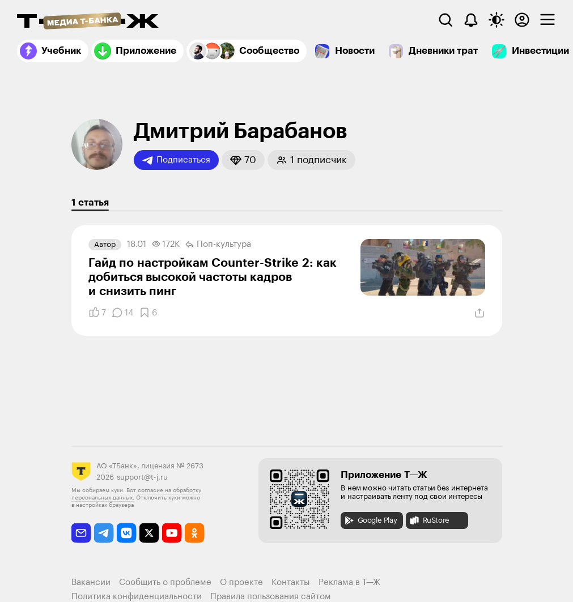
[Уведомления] (470, 19)
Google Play (370, 520)
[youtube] (172, 533)
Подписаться (176, 160)
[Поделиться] (479, 313)
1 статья (90, 202)
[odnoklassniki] (195, 533)
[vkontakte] (127, 533)
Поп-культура (218, 244)
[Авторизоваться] (521, 19)
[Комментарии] (122, 312)
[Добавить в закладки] (148, 312)
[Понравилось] (97, 312)
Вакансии (91, 582)
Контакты (290, 582)
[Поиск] (445, 19)
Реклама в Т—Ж (349, 582)
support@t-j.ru (142, 477)
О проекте (241, 582)
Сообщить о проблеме (165, 582)
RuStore (429, 520)
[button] (243, 160)
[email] (81, 533)
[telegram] (104, 533)
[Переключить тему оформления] (496, 19)
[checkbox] (547, 19)
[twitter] (149, 533)
